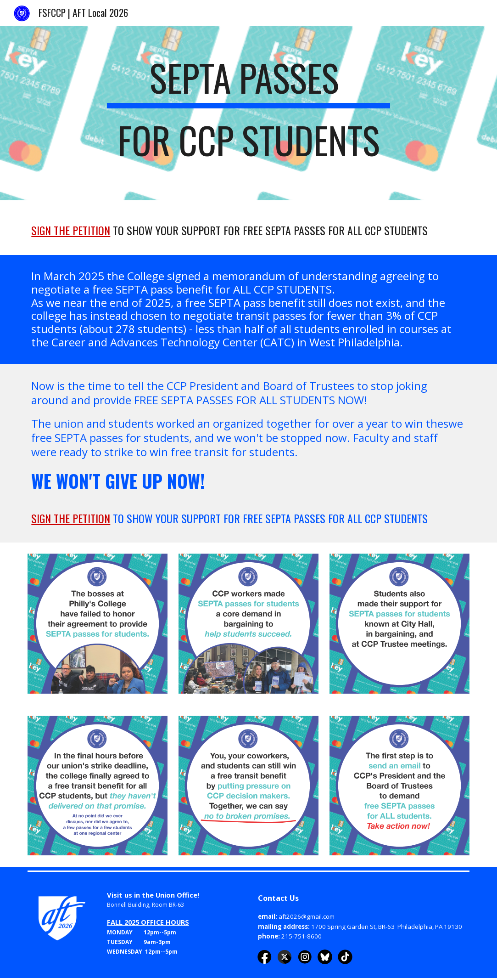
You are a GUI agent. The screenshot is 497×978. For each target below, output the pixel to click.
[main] (248, 113)
